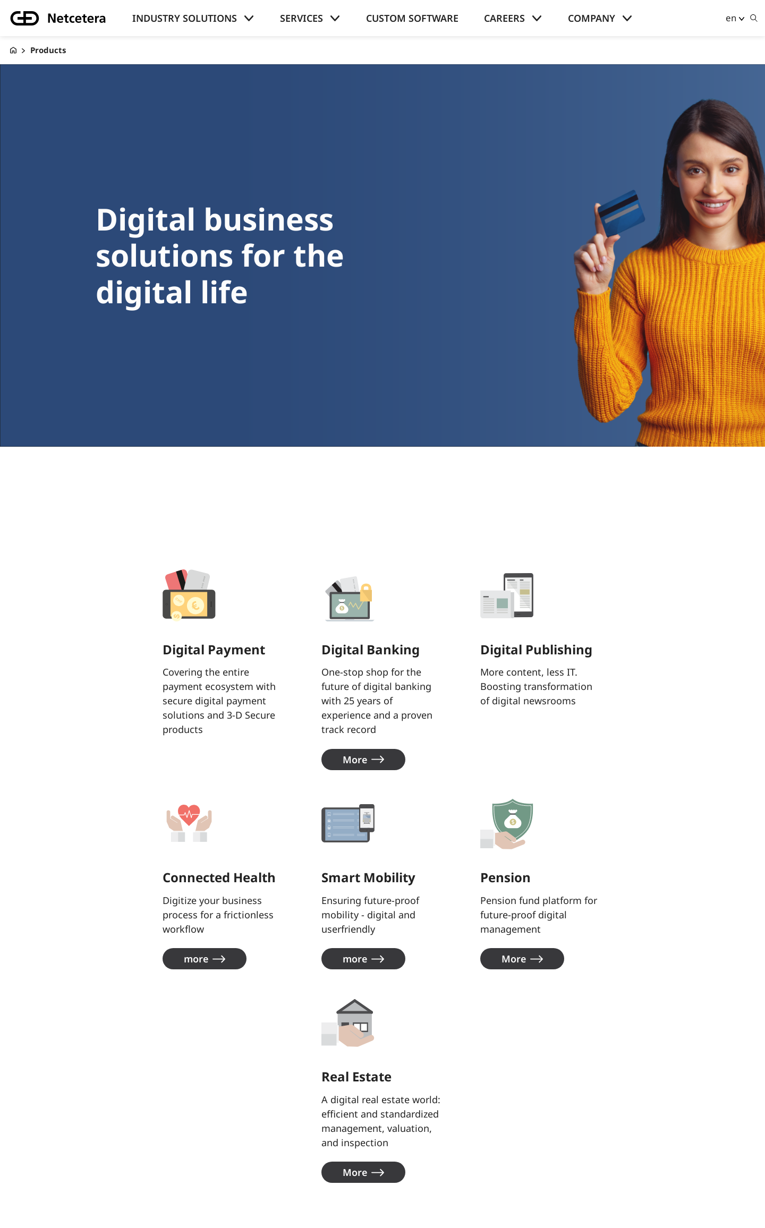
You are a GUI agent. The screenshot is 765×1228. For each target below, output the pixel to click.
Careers (504, 18)
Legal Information (251, 1181)
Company (591, 18)
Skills (42, 1181)
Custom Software (412, 18)
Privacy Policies (244, 1163)
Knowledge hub (64, 1146)
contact (228, 1128)
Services (301, 18)
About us (229, 1110)
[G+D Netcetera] (13, 50)
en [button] (731, 18)
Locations (232, 1146)
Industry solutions (184, 18)
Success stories (64, 1163)
